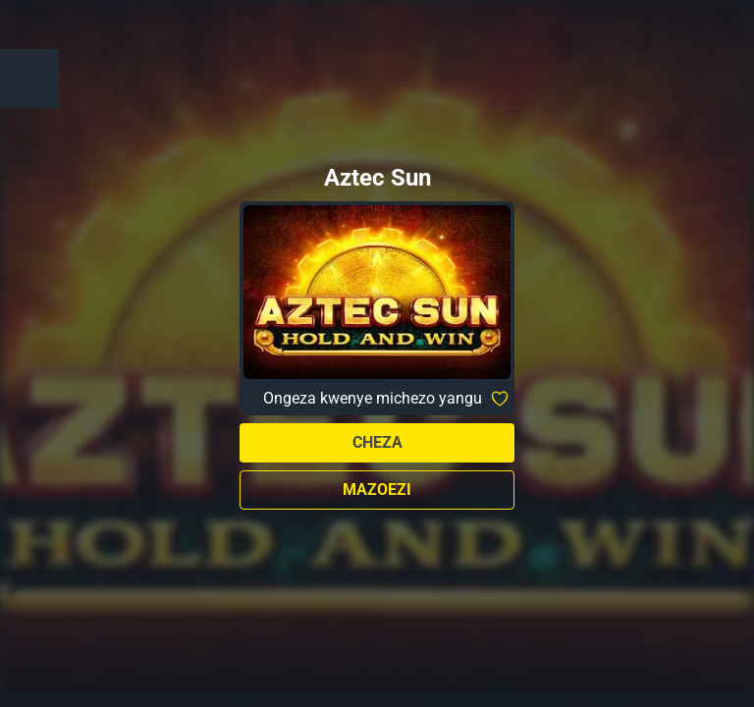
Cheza (377, 442)
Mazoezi (377, 489)
